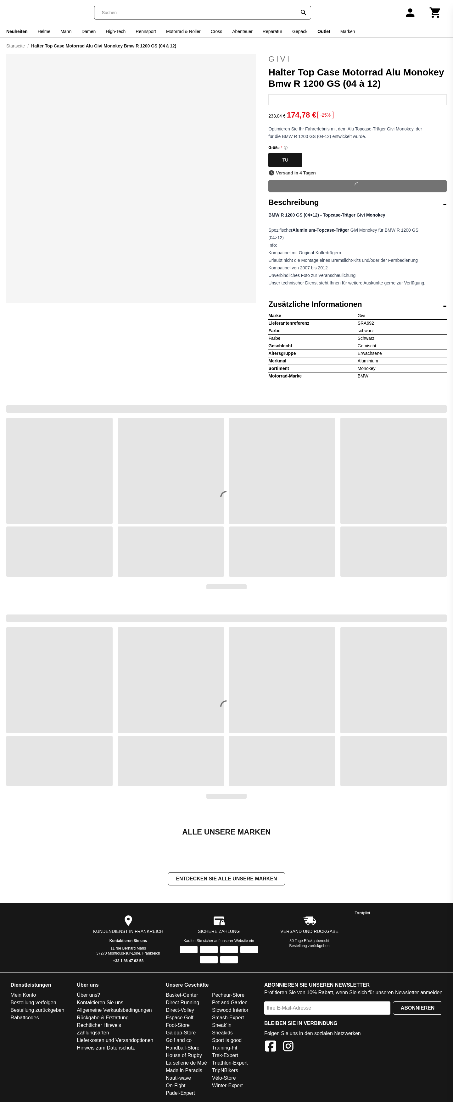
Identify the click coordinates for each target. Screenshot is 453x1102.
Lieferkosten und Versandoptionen (115, 1040)
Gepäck (299, 31)
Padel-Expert (180, 1093)
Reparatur (272, 31)
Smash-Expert (228, 1017)
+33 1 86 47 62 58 (128, 961)
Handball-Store (182, 1047)
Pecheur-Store (228, 995)
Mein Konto (23, 995)
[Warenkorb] (435, 12)
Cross (216, 31)
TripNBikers (225, 1070)
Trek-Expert (225, 1055)
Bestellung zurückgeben (309, 946)
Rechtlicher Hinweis (99, 1025)
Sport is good (227, 1040)
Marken (347, 31)
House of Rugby (184, 1055)
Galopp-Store (181, 1032)
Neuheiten (17, 31)
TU (285, 160)
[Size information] (285, 148)
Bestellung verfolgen (33, 1002)
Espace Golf (179, 1017)
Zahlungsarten (93, 1032)
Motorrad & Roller (183, 31)
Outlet (323, 31)
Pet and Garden (230, 1002)
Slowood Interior (230, 1010)
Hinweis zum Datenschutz (106, 1047)
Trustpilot (362, 913)
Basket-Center (182, 995)
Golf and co (179, 1040)
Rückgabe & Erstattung (103, 1017)
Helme (44, 31)
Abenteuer (242, 31)
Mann (65, 31)
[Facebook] (270, 1047)
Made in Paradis (184, 1070)
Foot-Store (178, 1025)
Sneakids (222, 1032)
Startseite (15, 45)
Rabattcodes (25, 1017)
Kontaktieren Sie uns (128, 941)
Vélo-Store (224, 1078)
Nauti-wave (178, 1078)
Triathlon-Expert (230, 1063)
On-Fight (175, 1085)
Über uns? (88, 995)
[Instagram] (288, 1047)
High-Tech (116, 31)
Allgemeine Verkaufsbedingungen (114, 1010)
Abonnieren (418, 1008)
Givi (357, 59)
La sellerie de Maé (186, 1063)
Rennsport (146, 31)
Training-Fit (224, 1047)
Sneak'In (222, 1025)
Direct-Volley (180, 1010)
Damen (88, 31)
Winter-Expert (227, 1085)
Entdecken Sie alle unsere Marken (226, 878)
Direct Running (182, 1002)
